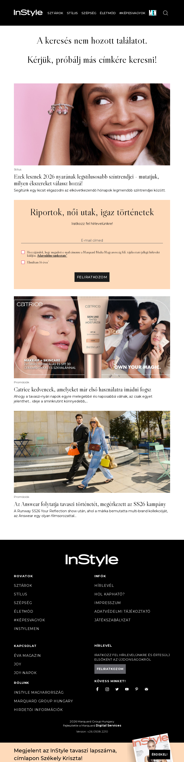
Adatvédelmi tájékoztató (52, 255)
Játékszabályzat (112, 620)
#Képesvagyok (132, 13)
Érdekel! (160, 754)
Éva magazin (27, 655)
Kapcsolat (25, 646)
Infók (100, 576)
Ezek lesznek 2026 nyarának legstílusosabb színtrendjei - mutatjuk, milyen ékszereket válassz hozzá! (86, 180)
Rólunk (21, 683)
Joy (17, 664)
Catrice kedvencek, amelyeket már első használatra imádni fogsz (82, 389)
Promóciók (21, 382)
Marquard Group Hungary (43, 701)
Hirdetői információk (38, 710)
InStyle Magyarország (38, 692)
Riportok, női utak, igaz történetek (92, 212)
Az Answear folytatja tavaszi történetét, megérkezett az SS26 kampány (90, 504)
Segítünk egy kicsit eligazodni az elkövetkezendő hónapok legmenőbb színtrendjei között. (90, 190)
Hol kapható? (109, 594)
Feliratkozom (92, 277)
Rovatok (23, 576)
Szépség (88, 13)
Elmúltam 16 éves (38, 262)
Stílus (72, 13)
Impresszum (107, 603)
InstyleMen (26, 629)
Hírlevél (104, 585)
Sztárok (55, 13)
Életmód (108, 13)
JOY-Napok (25, 673)
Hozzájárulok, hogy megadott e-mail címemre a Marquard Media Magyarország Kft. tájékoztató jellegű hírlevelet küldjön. (93, 253)
